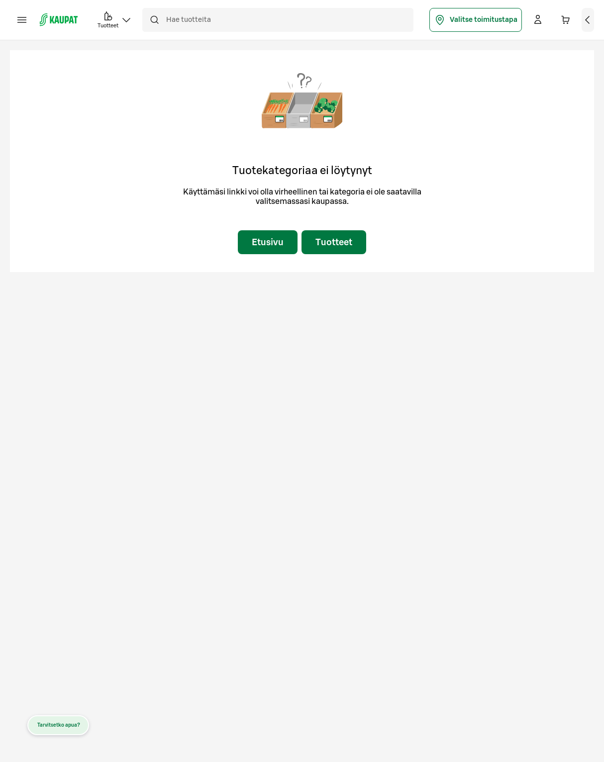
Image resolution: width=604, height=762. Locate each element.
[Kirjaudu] (538, 20)
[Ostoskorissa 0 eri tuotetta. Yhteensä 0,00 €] (566, 20)
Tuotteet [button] (115, 19)
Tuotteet (333, 242)
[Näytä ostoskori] (588, 20)
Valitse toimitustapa (475, 20)
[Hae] (154, 20)
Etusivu (268, 242)
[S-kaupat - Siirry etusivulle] (59, 20)
